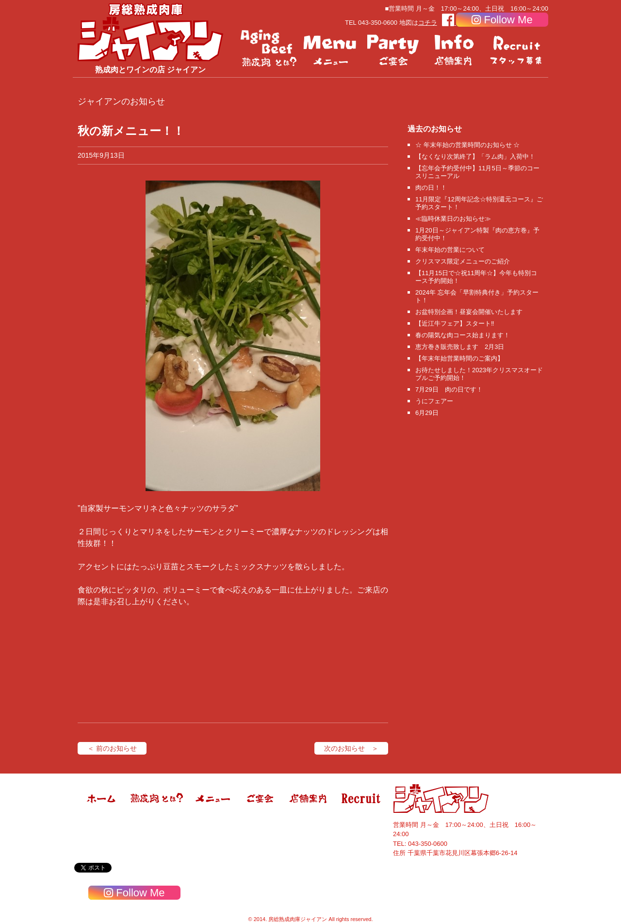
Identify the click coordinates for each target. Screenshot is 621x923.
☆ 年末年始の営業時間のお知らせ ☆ (467, 144)
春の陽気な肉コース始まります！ (462, 335)
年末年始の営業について (450, 249)
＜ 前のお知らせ (112, 748)
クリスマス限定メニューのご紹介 (462, 261)
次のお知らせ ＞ (351, 748)
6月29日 (427, 412)
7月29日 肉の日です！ (449, 389)
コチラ (427, 22)
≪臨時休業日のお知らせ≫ (453, 218)
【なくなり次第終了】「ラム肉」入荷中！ (475, 156)
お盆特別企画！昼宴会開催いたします (469, 311)
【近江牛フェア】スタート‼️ (454, 323)
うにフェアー (434, 401)
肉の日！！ (431, 187)
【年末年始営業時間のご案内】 (459, 358)
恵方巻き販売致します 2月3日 (459, 346)
